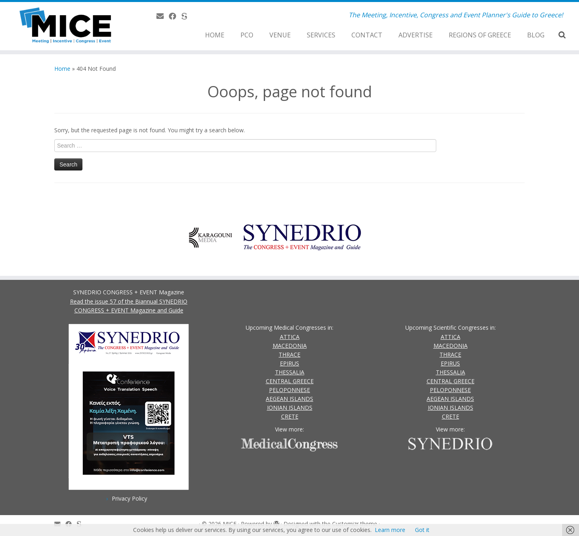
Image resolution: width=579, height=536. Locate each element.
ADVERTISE (415, 35)
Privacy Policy (129, 498)
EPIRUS (289, 363)
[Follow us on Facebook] (175, 16)
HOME (214, 35)
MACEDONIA (290, 345)
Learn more (390, 530)
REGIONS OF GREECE (480, 35)
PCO (246, 35)
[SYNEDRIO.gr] (186, 16)
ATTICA (290, 337)
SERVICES (321, 35)
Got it (422, 530)
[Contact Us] (162, 16)
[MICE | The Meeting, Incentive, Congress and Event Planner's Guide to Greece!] (66, 26)
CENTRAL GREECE (290, 381)
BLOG (535, 35)
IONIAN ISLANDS (289, 407)
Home (62, 68)
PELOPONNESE (289, 390)
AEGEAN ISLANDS (289, 399)
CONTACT (366, 35)
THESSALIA (289, 372)
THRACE (289, 354)
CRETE (289, 416)
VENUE (280, 35)
